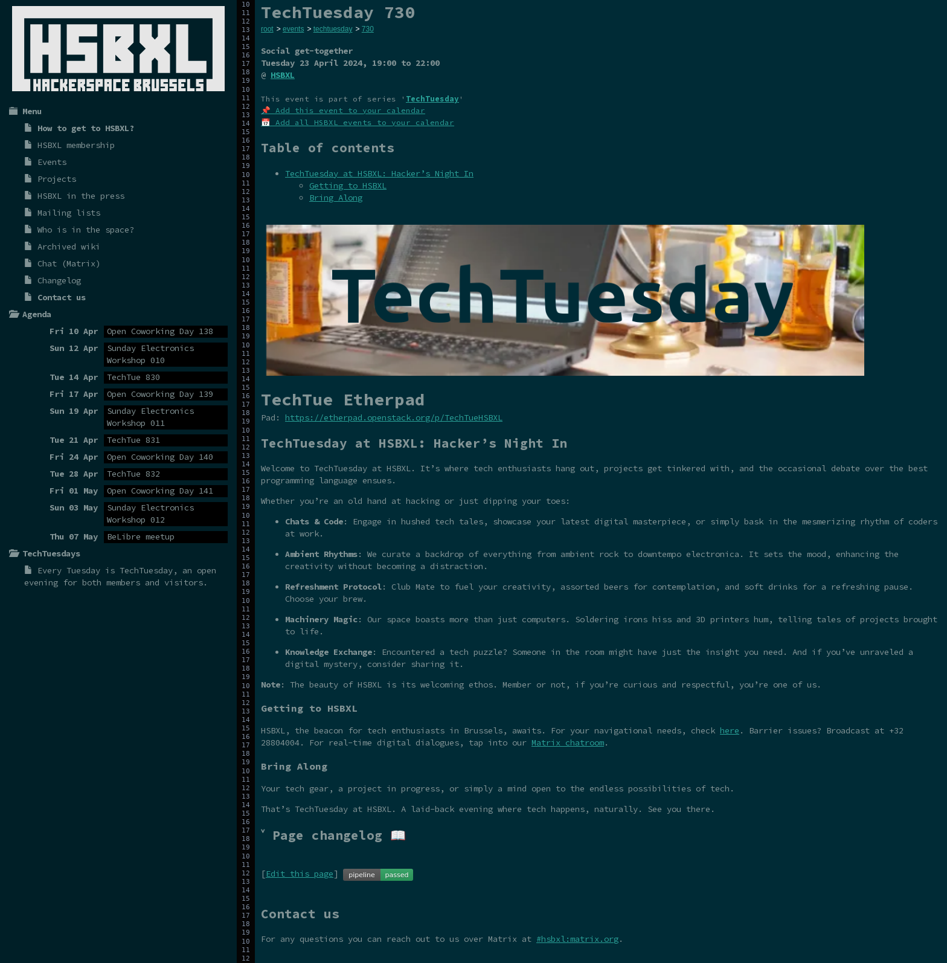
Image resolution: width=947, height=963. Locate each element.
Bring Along (335, 197)
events (293, 29)
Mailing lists (68, 212)
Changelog (59, 280)
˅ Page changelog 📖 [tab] (333, 835)
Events (51, 161)
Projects (56, 178)
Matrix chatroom (567, 742)
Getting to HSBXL (348, 185)
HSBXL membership (76, 145)
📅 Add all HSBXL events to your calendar (357, 122)
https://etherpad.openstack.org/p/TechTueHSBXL (393, 417)
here (729, 730)
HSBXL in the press (80, 195)
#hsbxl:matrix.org (577, 938)
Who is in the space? (85, 229)
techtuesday (333, 29)
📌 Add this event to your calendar (343, 110)
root (267, 29)
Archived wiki (68, 246)
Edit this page (299, 873)
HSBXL (283, 74)
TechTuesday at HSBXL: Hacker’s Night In (379, 173)
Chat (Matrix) (68, 263)
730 (368, 29)
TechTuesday (146, 570)
